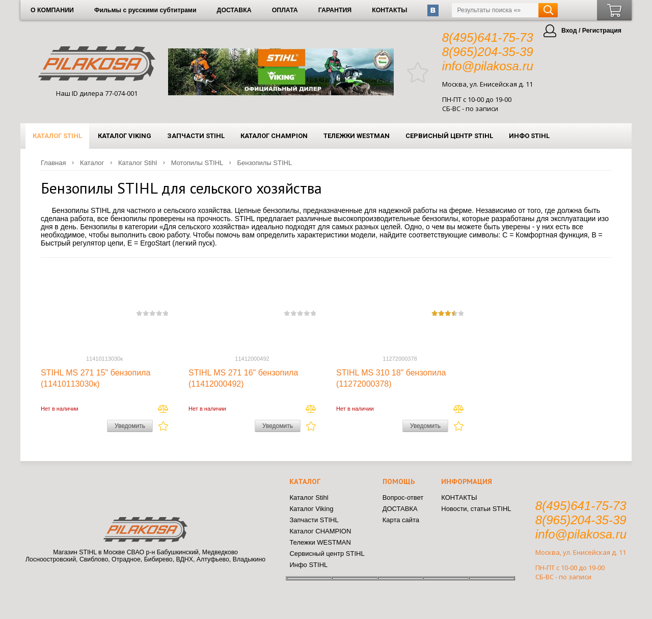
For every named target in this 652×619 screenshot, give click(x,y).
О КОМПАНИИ (52, 10)
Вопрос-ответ (403, 497)
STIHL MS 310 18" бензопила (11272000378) (391, 378)
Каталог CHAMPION (274, 136)
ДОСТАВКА (234, 10)
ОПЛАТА (285, 10)
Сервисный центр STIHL (449, 136)
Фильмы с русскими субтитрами (145, 10)
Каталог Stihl (57, 136)
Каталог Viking (124, 136)
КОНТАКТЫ (389, 10)
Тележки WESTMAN (356, 136)
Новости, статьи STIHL (476, 509)
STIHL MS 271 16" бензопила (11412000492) (243, 378)
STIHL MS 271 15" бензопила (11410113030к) (95, 378)
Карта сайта (401, 520)
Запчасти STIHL (196, 136)
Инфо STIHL (529, 136)
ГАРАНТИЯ (334, 10)
